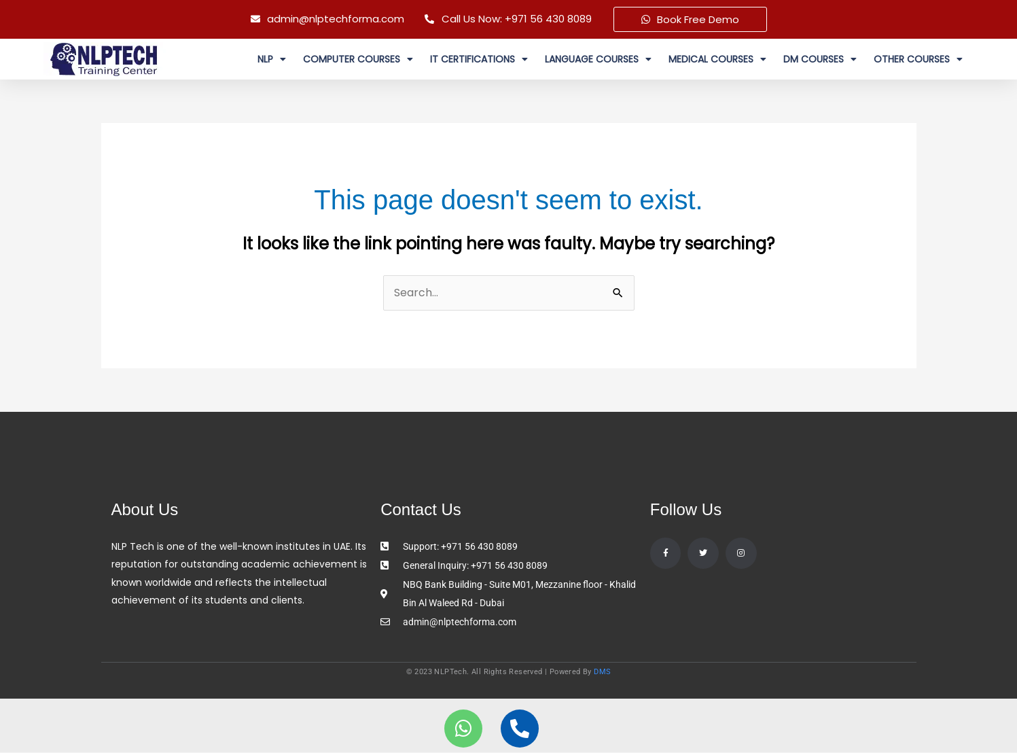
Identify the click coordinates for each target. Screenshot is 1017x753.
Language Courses (598, 59)
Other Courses (918, 59)
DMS (602, 672)
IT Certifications (479, 59)
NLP (271, 59)
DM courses (820, 59)
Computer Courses (358, 59)
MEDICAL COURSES (717, 59)
